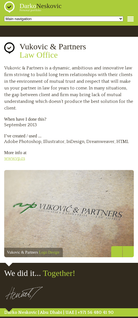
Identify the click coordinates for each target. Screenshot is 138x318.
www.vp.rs (14, 158)
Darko (41, 5)
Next (128, 251)
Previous (116, 251)
